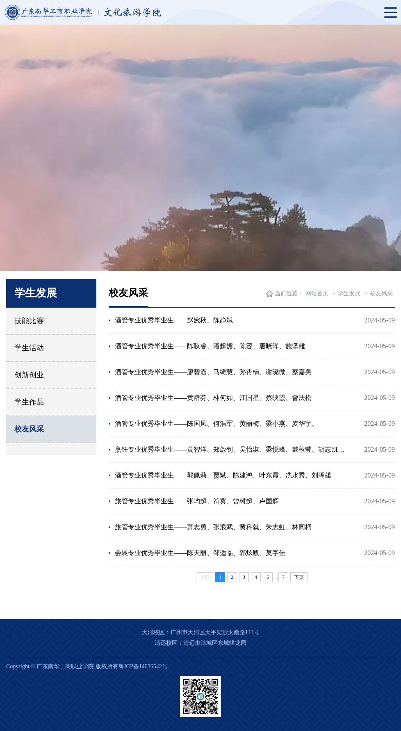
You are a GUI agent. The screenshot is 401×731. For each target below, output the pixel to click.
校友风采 (29, 429)
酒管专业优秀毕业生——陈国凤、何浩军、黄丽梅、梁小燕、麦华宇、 (216, 423)
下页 (299, 577)
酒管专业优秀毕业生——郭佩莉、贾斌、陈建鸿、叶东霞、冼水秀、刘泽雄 (223, 475)
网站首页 (316, 293)
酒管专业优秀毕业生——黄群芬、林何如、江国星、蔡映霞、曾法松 (213, 397)
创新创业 (29, 375)
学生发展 (348, 293)
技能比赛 (29, 321)
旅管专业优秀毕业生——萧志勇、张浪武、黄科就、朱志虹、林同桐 (213, 526)
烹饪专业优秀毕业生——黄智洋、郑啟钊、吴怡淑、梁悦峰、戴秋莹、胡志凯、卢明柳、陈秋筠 (232, 449)
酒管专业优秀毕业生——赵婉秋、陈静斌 (174, 320)
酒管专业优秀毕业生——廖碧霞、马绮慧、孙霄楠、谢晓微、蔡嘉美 (213, 371)
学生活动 (29, 348)
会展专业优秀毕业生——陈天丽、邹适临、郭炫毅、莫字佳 (200, 552)
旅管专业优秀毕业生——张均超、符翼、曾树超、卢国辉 (197, 501)
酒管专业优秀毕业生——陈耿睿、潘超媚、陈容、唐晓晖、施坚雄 (210, 346)
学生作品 (29, 402)
